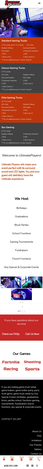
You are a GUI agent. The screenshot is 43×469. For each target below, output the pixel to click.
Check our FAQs (10, 334)
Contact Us (36, 453)
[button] (19, 35)
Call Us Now (32, 334)
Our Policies (36, 444)
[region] (21, 22)
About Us (37, 431)
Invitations (37, 440)
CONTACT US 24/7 (11, 419)
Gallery (38, 449)
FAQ (39, 435)
